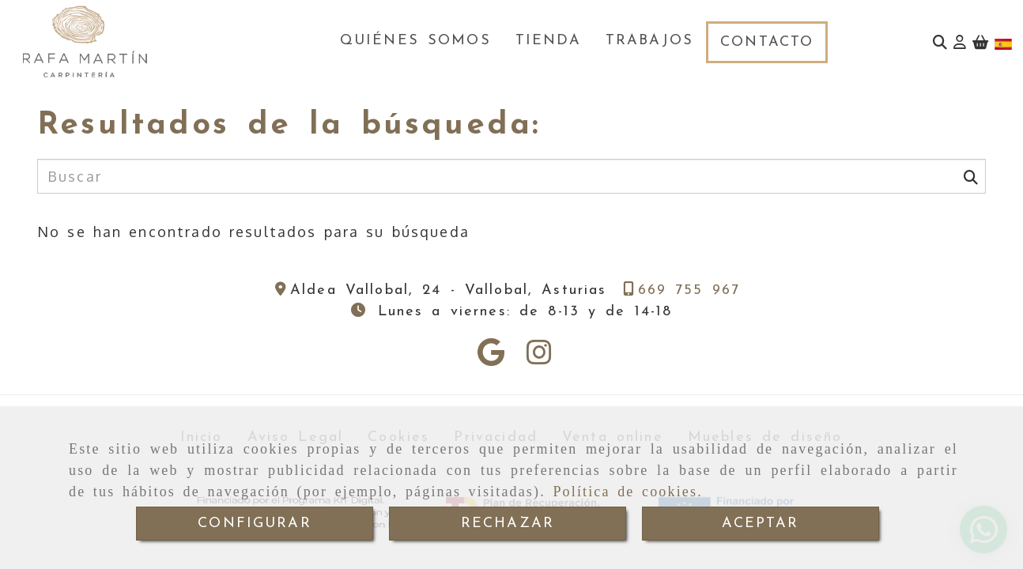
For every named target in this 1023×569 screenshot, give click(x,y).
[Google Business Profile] (491, 357)
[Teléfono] (682, 290)
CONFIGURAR (254, 523)
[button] (959, 42)
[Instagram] (539, 357)
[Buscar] (940, 42)
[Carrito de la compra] (980, 42)
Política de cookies (625, 491)
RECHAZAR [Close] (507, 523)
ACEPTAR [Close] (760, 523)
